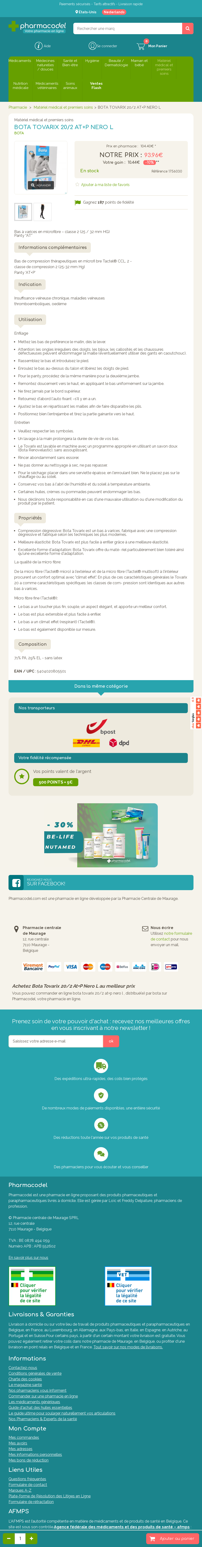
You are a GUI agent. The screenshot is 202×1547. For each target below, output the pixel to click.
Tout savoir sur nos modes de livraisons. (128, 1347)
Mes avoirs (18, 1443)
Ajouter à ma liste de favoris (105, 184)
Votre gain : (114, 162)
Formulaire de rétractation (31, 1502)
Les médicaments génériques (34, 1402)
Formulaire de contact (28, 1484)
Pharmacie (18, 107)
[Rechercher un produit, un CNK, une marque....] (187, 28)
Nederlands (114, 12)
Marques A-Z (20, 1490)
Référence (159, 171)
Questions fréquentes (27, 1479)
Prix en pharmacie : (122, 146)
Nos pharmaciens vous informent (37, 1390)
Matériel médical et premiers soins (63, 107)
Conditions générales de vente (35, 1373)
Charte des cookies (25, 1379)
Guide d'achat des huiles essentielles (40, 1407)
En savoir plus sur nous (28, 1257)
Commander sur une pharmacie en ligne (43, 1396)
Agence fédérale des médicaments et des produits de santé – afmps (122, 1527)
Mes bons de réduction (28, 1460)
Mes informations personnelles (35, 1454)
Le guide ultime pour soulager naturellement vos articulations (62, 1413)
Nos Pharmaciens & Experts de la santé (43, 1419)
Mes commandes (24, 1437)
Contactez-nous (23, 1367)
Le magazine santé (25, 1385)
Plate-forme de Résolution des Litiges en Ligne (50, 1496)
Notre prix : (120, 155)
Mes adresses (20, 1449)
